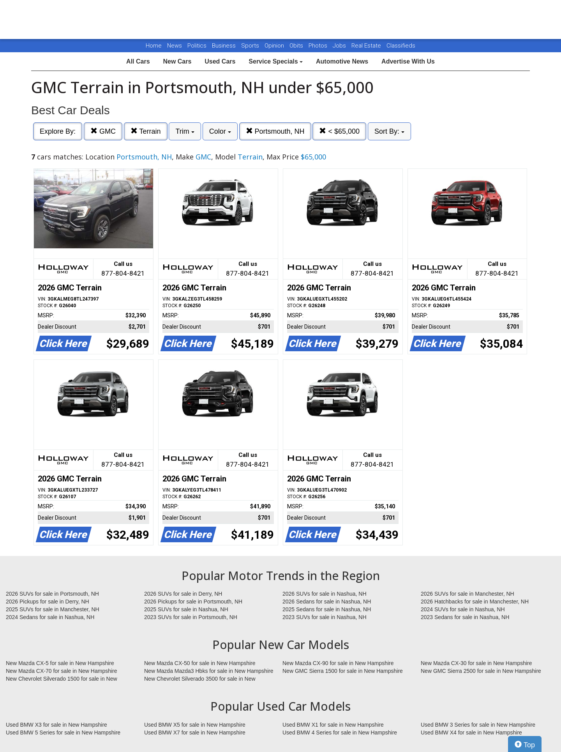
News (174, 45)
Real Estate (367, 45)
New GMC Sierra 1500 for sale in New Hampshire (342, 671)
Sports (251, 45)
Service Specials (276, 61)
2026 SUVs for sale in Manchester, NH (467, 594)
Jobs (340, 45)
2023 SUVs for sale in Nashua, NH (324, 617)
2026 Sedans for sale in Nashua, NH (326, 601)
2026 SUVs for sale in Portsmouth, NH (52, 594)
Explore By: (58, 131)
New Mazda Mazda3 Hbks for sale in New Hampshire (208, 671)
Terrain (146, 131)
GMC (103, 131)
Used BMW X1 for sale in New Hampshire (333, 725)
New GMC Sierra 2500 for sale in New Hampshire (481, 671)
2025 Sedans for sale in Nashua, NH (326, 609)
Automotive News (342, 61)
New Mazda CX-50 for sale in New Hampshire (200, 663)
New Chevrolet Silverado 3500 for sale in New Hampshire (200, 679)
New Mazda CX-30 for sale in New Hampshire (476, 663)
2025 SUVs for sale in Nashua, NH (186, 609)
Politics (196, 45)
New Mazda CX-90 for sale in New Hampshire (338, 663)
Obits (297, 45)
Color (220, 131)
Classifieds (400, 45)
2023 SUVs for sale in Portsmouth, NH (190, 617)
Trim (184, 131)
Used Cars (220, 61)
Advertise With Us (408, 61)
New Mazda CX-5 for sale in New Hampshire (60, 663)
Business (224, 45)
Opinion (275, 45)
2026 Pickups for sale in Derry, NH (47, 601)
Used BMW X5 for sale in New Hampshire (194, 725)
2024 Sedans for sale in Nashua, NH (50, 617)
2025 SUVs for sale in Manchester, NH (52, 609)
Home (154, 45)
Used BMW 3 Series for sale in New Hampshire (478, 725)
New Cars (177, 61)
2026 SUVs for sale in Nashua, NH (324, 594)
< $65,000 (339, 131)
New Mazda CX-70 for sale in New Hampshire (61, 671)
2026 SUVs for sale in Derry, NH (183, 594)
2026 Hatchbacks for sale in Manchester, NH (475, 601)
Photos (319, 45)
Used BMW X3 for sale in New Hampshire (56, 725)
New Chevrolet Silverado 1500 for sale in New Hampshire (61, 679)
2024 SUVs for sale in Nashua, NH (463, 609)
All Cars (138, 61)
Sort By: (389, 131)
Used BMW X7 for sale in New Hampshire (194, 732)
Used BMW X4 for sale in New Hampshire (471, 732)
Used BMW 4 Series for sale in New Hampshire (339, 732)
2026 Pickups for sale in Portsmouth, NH (193, 601)
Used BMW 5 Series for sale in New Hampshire (63, 732)
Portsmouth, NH (275, 131)
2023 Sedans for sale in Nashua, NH (465, 617)
